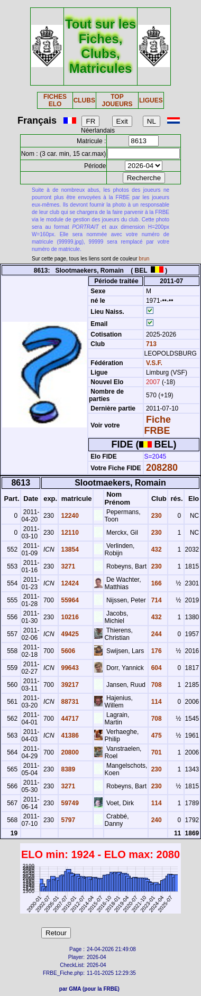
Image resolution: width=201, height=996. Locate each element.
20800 (69, 752)
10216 (69, 617)
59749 (69, 803)
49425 (69, 634)
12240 (69, 515)
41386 (69, 735)
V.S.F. (154, 363)
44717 (69, 718)
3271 (67, 566)
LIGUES (151, 100)
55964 (69, 600)
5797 (67, 820)
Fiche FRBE (157, 425)
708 (155, 684)
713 (150, 344)
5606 (67, 651)
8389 (67, 769)
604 (155, 668)
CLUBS (84, 100)
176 (155, 651)
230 (155, 515)
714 (155, 600)
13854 (69, 549)
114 (155, 701)
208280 (162, 467)
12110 (69, 532)
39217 (69, 684)
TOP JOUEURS (117, 100)
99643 (69, 668)
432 (155, 549)
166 (155, 583)
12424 (69, 583)
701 (155, 752)
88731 (69, 701)
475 (155, 735)
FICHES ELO (55, 100)
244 (155, 634)
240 (155, 820)
